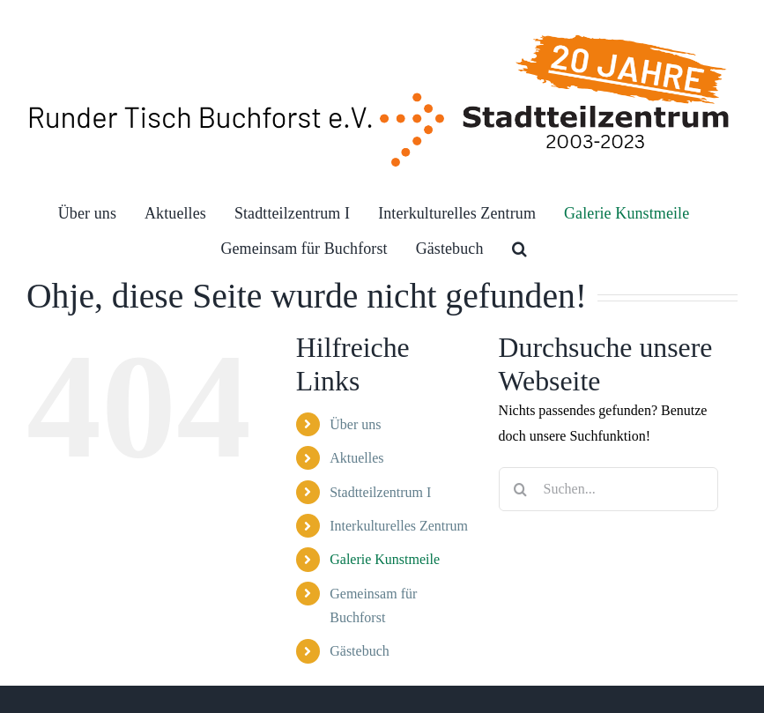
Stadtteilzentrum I (380, 492)
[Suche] (521, 489)
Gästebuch (359, 650)
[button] (519, 248)
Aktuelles (356, 457)
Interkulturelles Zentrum (399, 525)
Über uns (355, 424)
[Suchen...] (608, 489)
